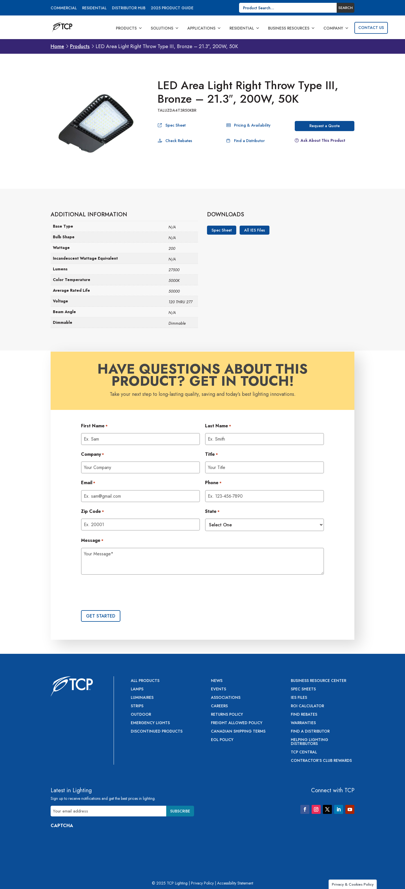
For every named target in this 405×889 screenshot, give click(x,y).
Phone (213, 483)
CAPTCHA (62, 825)
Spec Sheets (303, 689)
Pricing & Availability (252, 125)
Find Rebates (304, 714)
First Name (94, 426)
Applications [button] (204, 28)
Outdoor (141, 714)
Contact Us (371, 27)
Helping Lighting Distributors (309, 742)
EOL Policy (222, 740)
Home (57, 46)
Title (211, 454)
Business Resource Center (318, 681)
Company (336, 28)
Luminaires (142, 697)
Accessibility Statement (235, 883)
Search (345, 7)
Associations (225, 697)
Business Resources (291, 28)
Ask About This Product (323, 140)
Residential (94, 8)
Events (218, 689)
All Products (145, 681)
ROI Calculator (307, 706)
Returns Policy (227, 714)
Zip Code (92, 511)
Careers (219, 706)
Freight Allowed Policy (236, 723)
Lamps (137, 689)
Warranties (303, 723)
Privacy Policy (202, 883)
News (216, 681)
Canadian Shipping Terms (238, 731)
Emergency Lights (150, 723)
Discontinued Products (157, 731)
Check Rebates (178, 140)
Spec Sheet (175, 125)
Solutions (165, 28)
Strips (137, 706)
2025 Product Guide (172, 8)
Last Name (218, 426)
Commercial (64, 8)
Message (92, 540)
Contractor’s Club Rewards (321, 760)
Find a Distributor (249, 140)
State (212, 511)
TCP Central (304, 752)
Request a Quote (324, 126)
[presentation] (123, 593)
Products (129, 28)
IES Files (299, 697)
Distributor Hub (128, 8)
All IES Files (254, 230)
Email (88, 483)
